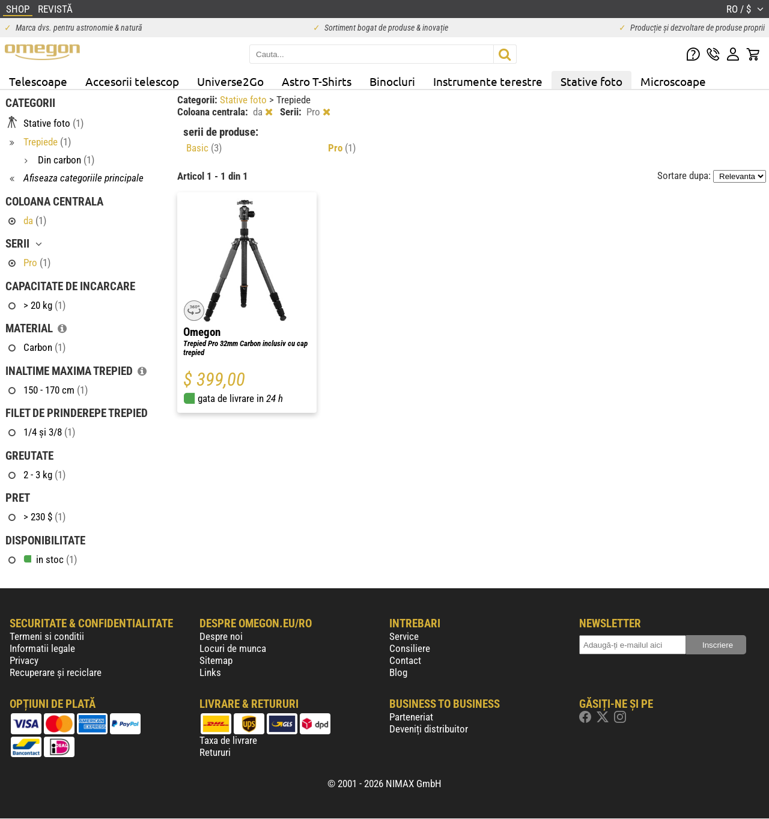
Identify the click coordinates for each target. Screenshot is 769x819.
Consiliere (409, 648)
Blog (398, 672)
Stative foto (591, 81)
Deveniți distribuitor (428, 729)
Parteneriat (411, 717)
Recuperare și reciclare (56, 672)
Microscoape (673, 81)
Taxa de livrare (228, 740)
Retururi (215, 752)
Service (404, 636)
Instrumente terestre (488, 81)
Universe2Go (230, 81)
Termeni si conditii (47, 636)
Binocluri (392, 81)
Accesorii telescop (132, 81)
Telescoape (38, 81)
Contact (405, 660)
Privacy (24, 660)
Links (210, 672)
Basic (204, 148)
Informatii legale (42, 648)
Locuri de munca (232, 648)
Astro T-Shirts (316, 81)
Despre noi (221, 636)
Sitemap (216, 660)
